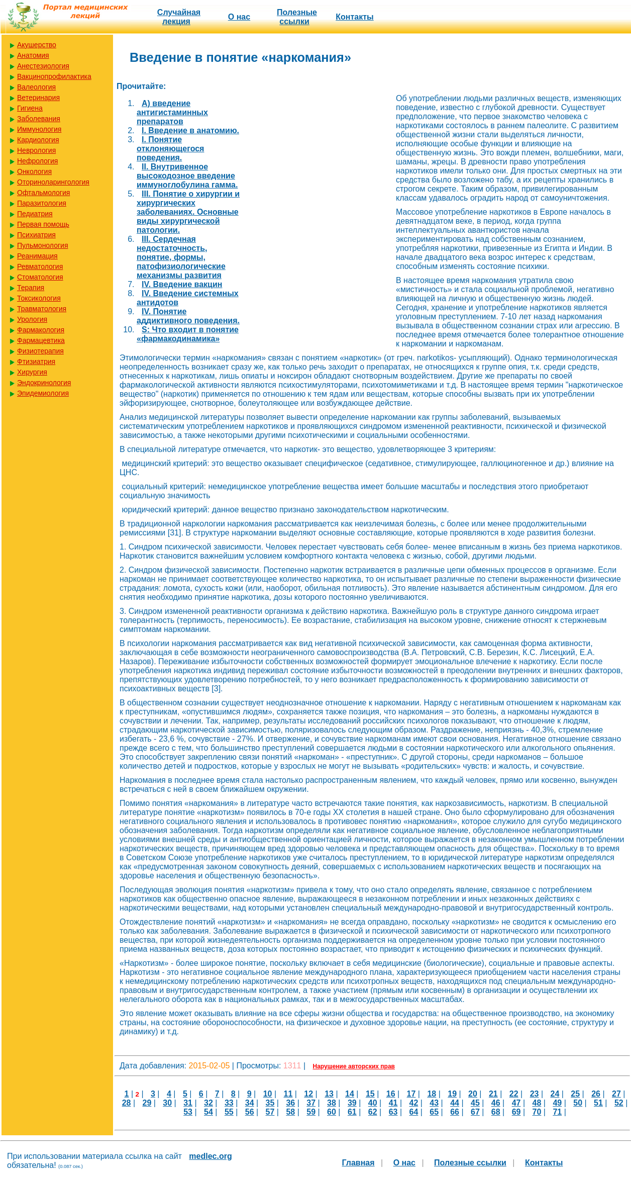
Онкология (34, 171)
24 (554, 1094)
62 (372, 1112)
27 (616, 1094)
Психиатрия (36, 235)
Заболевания (38, 119)
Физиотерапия (40, 351)
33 (229, 1103)
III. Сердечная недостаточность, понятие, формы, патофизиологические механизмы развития (181, 257)
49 (557, 1103)
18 (431, 1094)
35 (270, 1103)
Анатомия (33, 55)
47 (516, 1103)
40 (372, 1103)
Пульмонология (42, 245)
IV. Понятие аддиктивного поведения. (188, 316)
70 (537, 1112)
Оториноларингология (53, 182)
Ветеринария (38, 98)
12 (308, 1094)
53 (187, 1112)
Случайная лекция (178, 17)
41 (393, 1103)
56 (249, 1112)
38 (331, 1103)
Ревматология (40, 266)
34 (249, 1103)
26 (595, 1094)
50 (577, 1103)
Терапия (30, 288)
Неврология (36, 150)
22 (513, 1094)
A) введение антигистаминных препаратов (172, 112)
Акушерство (36, 45)
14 (349, 1094)
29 (147, 1103)
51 (598, 1103)
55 (229, 1112)
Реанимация (37, 256)
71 (557, 1112)
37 (311, 1103)
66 (454, 1112)
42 (413, 1103)
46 (495, 1103)
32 (208, 1103)
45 (475, 1103)
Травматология (41, 309)
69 (516, 1112)
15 (370, 1094)
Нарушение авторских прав (354, 1066)
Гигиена (30, 108)
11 (288, 1094)
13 (329, 1094)
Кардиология (38, 140)
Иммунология (39, 129)
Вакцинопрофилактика (54, 76)
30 (167, 1103)
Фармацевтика (41, 340)
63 (393, 1112)
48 (537, 1103)
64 (413, 1112)
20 (472, 1094)
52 (618, 1103)
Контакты (354, 17)
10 (267, 1094)
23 (534, 1094)
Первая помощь (43, 224)
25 (575, 1094)
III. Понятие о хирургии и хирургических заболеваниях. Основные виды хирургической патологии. (188, 212)
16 (390, 1094)
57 (270, 1112)
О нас (239, 17)
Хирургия (32, 372)
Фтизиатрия (36, 361)
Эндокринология (44, 383)
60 (331, 1112)
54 (208, 1112)
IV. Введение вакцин (182, 284)
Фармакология (40, 330)
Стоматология (40, 277)
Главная (358, 1162)
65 (434, 1112)
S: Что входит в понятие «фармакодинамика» (188, 334)
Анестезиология (43, 66)
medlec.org (210, 1156)
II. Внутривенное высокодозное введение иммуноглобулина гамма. (187, 175)
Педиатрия (35, 214)
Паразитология (41, 203)
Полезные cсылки (297, 17)
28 (126, 1103)
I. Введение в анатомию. (190, 130)
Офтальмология (43, 193)
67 (475, 1112)
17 (411, 1094)
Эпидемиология (43, 393)
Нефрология (37, 161)
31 (187, 1103)
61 (352, 1112)
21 (493, 1094)
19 (452, 1094)
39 (352, 1103)
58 (290, 1112)
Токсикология (39, 298)
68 (495, 1112)
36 (290, 1103)
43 (434, 1103)
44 (454, 1103)
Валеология (36, 87)
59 (311, 1112)
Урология (32, 319)
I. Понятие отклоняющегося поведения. (170, 148)
